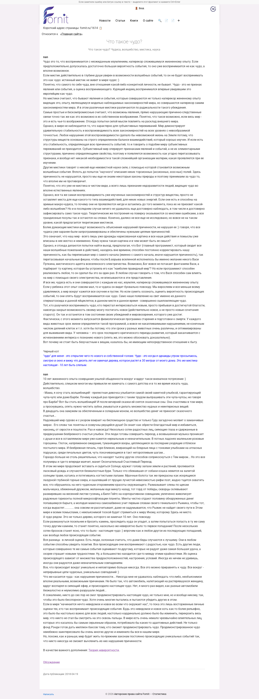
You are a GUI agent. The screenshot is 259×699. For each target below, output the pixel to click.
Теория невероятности (103, 650)
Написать (48, 694)
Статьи (120, 20)
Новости (104, 20)
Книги (134, 20)
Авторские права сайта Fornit (131, 694)
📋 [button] (100, 28)
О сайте (148, 20)
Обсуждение (51, 662)
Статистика (159, 694)
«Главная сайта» (71, 34)
